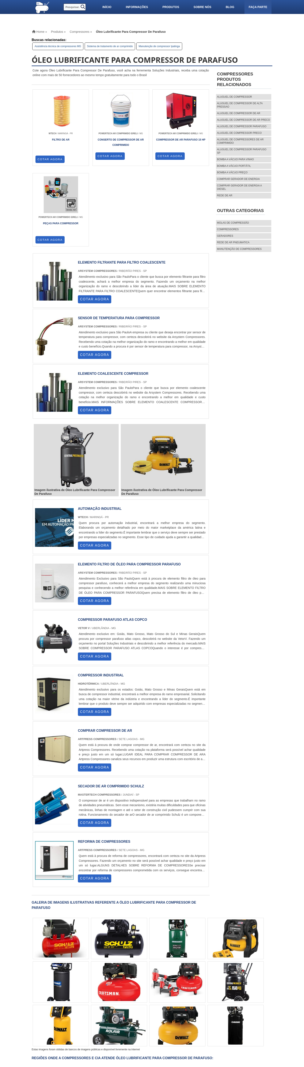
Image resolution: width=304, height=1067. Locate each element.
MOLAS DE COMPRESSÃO (233, 222)
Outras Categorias (240, 210)
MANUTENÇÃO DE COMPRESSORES (239, 249)
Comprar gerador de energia (238, 179)
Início (106, 7)
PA (159, 991)
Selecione (42, 991)
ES (71, 991)
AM (151, 991)
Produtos (170, 7)
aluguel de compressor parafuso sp (241, 151)
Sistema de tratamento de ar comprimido (110, 46)
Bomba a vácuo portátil (234, 165)
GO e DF (139, 991)
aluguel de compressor (234, 96)
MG (63, 991)
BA (119, 991)
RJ (54, 991)
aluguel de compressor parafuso (241, 126)
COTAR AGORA (50, 159)
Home (194, 1016)
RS (103, 991)
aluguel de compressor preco (239, 132)
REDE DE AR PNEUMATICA (233, 242)
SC (95, 991)
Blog (230, 7)
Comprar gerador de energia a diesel (239, 187)
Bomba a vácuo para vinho (235, 159)
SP (79, 991)
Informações (137, 7)
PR (87, 991)
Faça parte (258, 7)
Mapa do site (199, 1031)
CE (128, 991)
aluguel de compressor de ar (238, 113)
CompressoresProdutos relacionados (235, 79)
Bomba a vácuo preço (232, 172)
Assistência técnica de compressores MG (58, 46)
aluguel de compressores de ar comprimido (240, 141)
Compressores (228, 229)
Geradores (225, 235)
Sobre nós (202, 7)
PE (111, 991)
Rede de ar (224, 195)
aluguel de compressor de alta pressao (240, 105)
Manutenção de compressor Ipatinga (159, 46)
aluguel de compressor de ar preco (243, 119)
